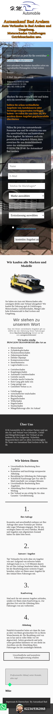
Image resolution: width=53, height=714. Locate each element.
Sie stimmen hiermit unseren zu (28, 227)
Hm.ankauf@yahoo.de (23, 77)
